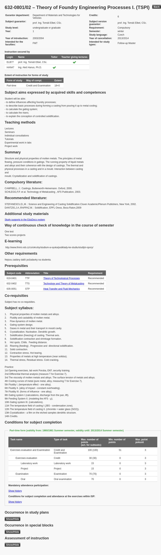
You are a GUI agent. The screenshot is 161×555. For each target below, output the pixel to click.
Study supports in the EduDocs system (25, 219)
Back (157, 6)
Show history (15, 491)
